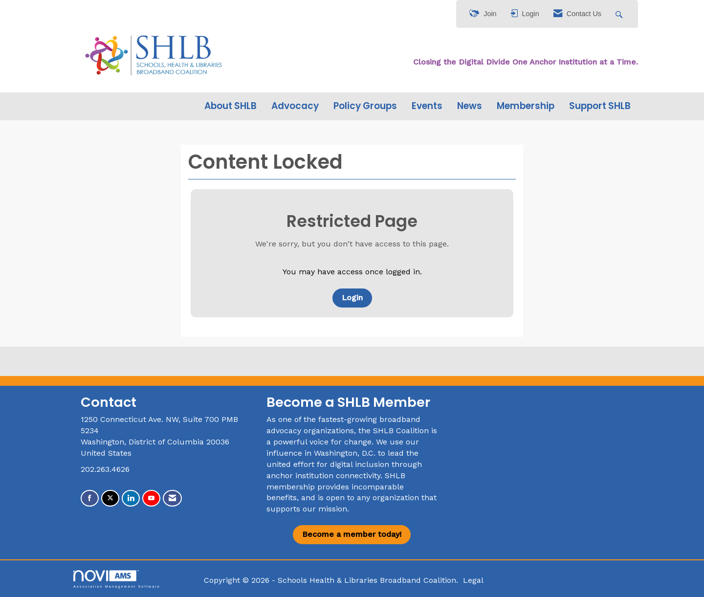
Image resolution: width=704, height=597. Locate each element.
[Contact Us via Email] (172, 498)
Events (427, 106)
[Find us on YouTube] (151, 498)
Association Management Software (116, 579)
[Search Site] (620, 13)
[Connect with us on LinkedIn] (131, 498)
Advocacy (295, 106)
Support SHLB (600, 106)
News (469, 106)
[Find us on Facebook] (90, 498)
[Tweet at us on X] (110, 498)
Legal (473, 580)
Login (352, 297)
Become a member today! (351, 534)
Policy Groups (365, 106)
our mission (325, 508)
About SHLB (230, 106)
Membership (525, 106)
